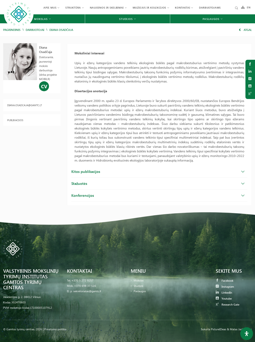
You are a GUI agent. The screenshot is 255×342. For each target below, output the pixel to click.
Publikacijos (15, 120)
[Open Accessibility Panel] (246, 333)
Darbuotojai (35, 30)
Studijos (138, 286)
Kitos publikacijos (157, 171)
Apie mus (49, 7)
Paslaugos (140, 291)
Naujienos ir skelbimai (107, 7)
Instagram (225, 286)
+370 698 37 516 (85, 286)
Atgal (245, 30)
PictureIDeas (218, 329)
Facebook (224, 280)
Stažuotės (157, 183)
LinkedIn (224, 292)
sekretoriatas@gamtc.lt (87, 291)
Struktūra (73, 7)
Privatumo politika (55, 329)
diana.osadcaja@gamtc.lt (24, 105)
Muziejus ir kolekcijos (149, 7)
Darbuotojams (210, 7)
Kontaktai (182, 7)
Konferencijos (157, 195)
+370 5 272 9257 (82, 280)
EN (249, 7)
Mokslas (139, 280)
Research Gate (227, 304)
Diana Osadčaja (45, 49)
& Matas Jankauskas (239, 329)
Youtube (224, 298)
